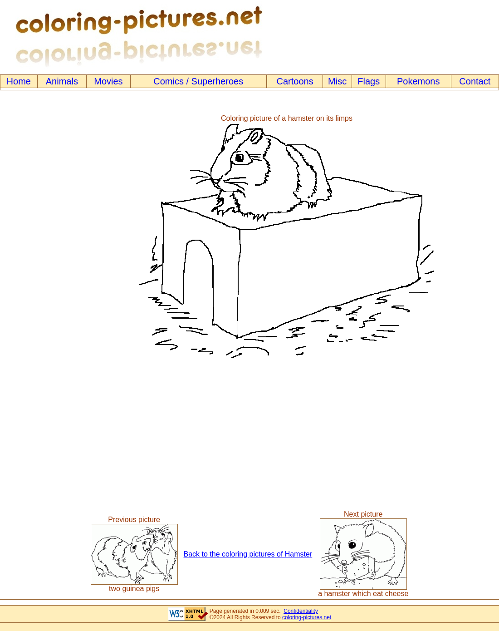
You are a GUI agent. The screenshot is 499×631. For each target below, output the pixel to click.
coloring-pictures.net (306, 617)
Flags (368, 81)
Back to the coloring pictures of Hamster (248, 554)
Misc (337, 81)
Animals (62, 81)
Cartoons (295, 81)
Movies (108, 81)
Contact (474, 81)
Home (19, 81)
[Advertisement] (37, 236)
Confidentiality (301, 611)
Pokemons (418, 81)
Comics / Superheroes (198, 81)
